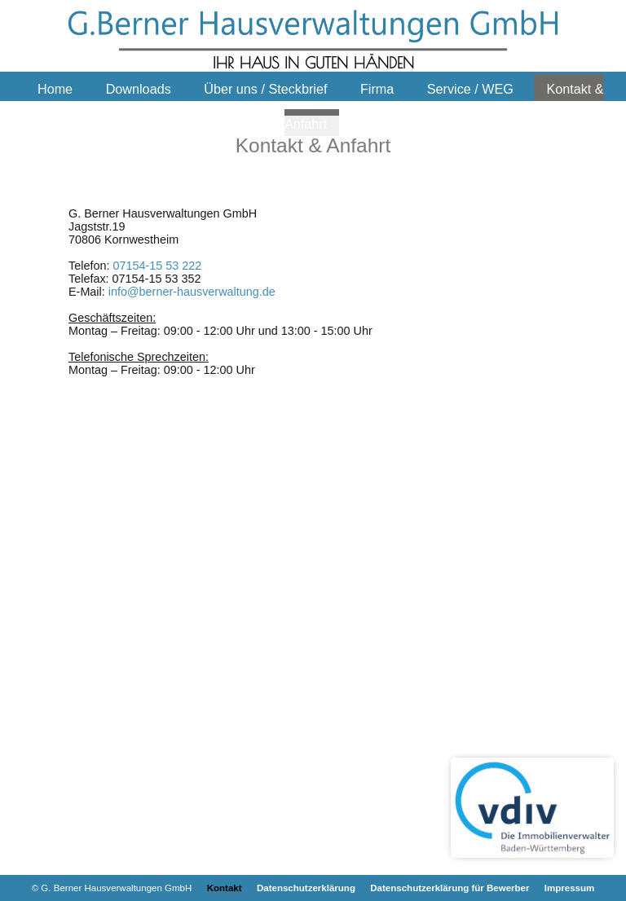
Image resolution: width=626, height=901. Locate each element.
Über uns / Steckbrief (265, 88)
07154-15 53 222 (156, 265)
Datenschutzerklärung (306, 888)
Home (55, 88)
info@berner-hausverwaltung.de (192, 291)
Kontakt (224, 888)
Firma (377, 88)
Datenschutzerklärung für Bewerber (449, 888)
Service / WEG (470, 88)
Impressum (569, 888)
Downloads (138, 88)
